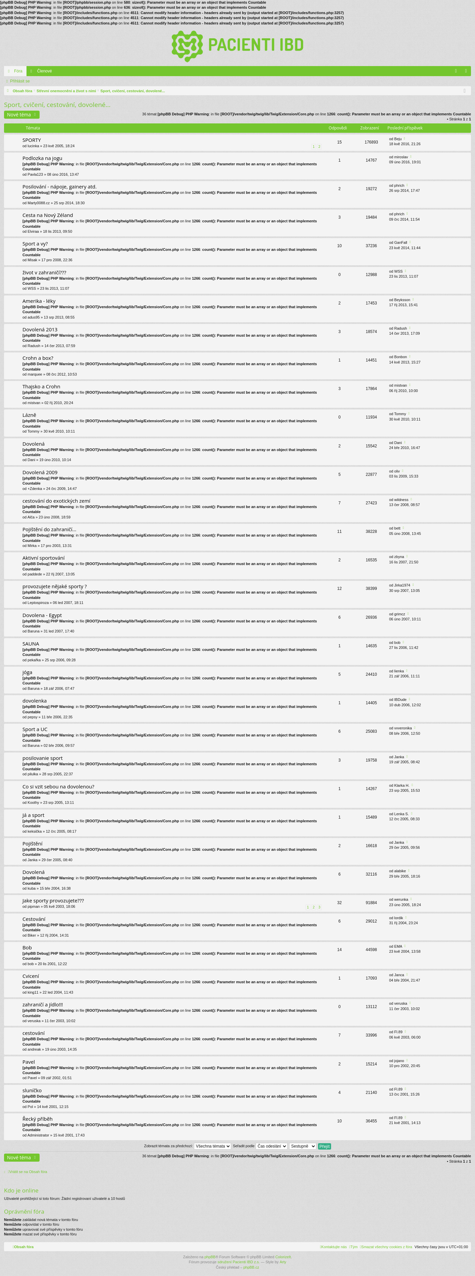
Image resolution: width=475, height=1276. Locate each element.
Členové (44, 71)
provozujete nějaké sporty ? (54, 586)
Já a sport (33, 815)
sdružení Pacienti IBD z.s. (238, 1262)
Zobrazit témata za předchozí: (187, 1146)
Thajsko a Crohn (41, 386)
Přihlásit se (20, 81)
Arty (283, 1262)
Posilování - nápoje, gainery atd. (59, 186)
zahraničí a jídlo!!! (42, 1004)
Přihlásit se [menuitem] (467, 72)
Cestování (33, 919)
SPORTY (31, 140)
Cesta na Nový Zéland (47, 215)
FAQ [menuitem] (458, 72)
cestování (33, 1033)
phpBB (209, 1257)
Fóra (18, 71)
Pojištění (32, 843)
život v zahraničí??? (44, 272)
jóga (27, 672)
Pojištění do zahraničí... (49, 529)
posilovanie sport (42, 758)
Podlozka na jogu (42, 158)
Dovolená (33, 444)
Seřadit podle (260, 1146)
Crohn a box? (37, 358)
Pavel (28, 1062)
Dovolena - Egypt (42, 615)
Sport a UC (34, 729)
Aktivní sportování (43, 558)
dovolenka (34, 701)
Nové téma (19, 114)
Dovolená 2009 (39, 472)
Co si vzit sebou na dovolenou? (58, 786)
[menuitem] (386, 1247)
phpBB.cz (251, 1267)
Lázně (29, 415)
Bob (27, 947)
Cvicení (30, 976)
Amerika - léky (38, 301)
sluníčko (32, 1090)
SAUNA (30, 644)
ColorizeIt (283, 1257)
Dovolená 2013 (39, 329)
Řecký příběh (37, 1119)
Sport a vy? (35, 243)
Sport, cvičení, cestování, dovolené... (57, 104)
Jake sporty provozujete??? (53, 900)
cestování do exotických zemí (56, 501)
